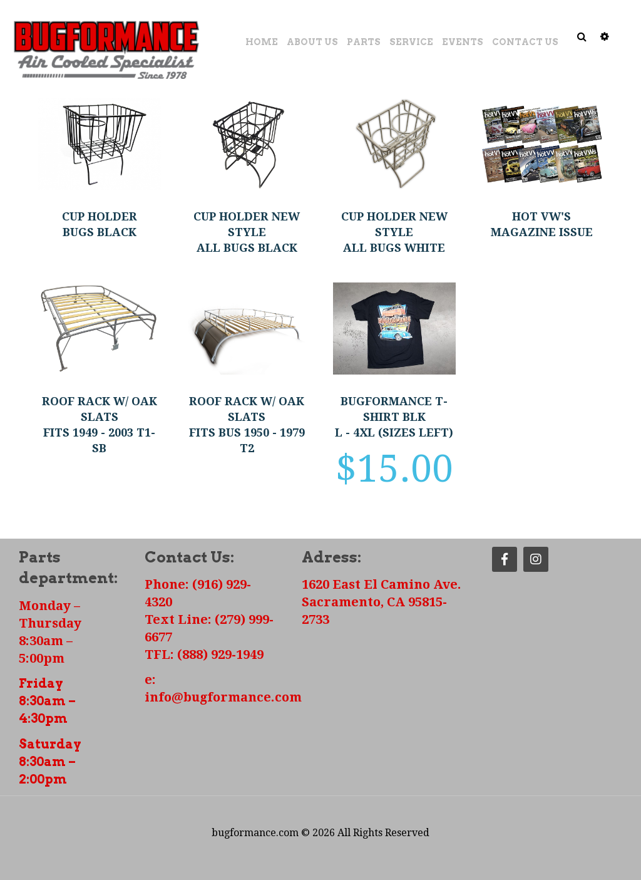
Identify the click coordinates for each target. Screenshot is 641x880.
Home (261, 42)
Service (411, 42)
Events (462, 42)
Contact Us (525, 42)
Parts (364, 42)
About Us (312, 42)
